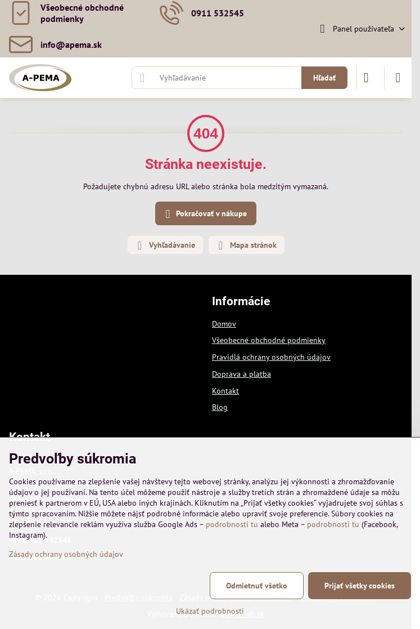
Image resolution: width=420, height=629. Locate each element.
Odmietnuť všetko (256, 586)
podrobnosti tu (232, 524)
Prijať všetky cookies (359, 586)
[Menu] (398, 77)
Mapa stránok (246, 245)
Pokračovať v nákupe (204, 214)
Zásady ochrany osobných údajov (66, 554)
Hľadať (324, 78)
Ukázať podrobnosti (210, 611)
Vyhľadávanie (164, 245)
